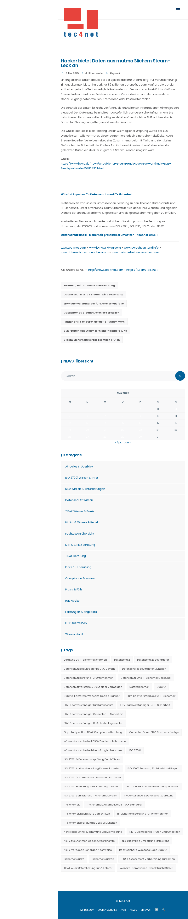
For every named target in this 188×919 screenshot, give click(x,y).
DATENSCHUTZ (107, 910)
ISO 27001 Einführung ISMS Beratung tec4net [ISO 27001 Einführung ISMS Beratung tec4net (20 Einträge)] (91, 786)
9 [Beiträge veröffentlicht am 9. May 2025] (140, 416)
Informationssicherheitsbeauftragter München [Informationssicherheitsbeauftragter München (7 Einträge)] (93, 750)
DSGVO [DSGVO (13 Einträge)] (161, 687)
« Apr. (118, 442)
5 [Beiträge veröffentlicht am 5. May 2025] (70, 416)
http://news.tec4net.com (105, 270)
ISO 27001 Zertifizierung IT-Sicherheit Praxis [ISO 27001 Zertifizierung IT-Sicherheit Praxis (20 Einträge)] (90, 795)
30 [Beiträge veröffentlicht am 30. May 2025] (140, 437)
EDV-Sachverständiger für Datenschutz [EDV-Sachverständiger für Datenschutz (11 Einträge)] (88, 705)
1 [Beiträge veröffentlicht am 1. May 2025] (122, 409)
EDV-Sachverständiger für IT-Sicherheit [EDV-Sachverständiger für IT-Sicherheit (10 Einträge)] (145, 705)
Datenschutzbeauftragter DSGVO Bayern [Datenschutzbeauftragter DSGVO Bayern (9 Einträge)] (89, 669)
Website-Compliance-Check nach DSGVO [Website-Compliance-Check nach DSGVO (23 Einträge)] (147, 868)
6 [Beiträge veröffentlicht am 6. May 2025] (87, 416)
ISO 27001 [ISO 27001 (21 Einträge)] (135, 750)
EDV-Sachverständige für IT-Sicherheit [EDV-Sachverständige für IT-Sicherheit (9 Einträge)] (151, 696)
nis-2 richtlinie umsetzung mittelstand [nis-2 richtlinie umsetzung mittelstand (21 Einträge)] (145, 841)
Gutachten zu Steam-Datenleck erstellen (91, 312)
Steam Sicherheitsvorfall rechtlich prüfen (92, 340)
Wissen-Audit (74, 634)
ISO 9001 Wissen (76, 623)
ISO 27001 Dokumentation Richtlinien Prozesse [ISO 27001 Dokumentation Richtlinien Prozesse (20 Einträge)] (92, 777)
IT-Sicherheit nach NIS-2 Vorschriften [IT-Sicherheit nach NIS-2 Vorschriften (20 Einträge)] (87, 814)
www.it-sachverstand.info (141, 248)
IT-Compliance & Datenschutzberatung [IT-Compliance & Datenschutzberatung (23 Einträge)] (149, 795)
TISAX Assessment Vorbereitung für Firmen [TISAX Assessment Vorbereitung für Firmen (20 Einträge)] (148, 859)
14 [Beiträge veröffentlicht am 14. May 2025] (105, 423)
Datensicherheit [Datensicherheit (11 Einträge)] (139, 687)
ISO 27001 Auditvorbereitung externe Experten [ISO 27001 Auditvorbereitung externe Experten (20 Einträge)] (92, 768)
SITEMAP (146, 910)
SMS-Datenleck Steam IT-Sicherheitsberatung (95, 331)
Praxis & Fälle (74, 589)
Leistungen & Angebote (81, 612)
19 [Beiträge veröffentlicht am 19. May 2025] (70, 430)
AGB (123, 910)
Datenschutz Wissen (79, 500)
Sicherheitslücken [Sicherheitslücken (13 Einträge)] (103, 859)
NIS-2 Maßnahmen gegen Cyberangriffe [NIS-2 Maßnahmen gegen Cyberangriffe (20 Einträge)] (89, 841)
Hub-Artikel (72, 601)
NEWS (133, 910)
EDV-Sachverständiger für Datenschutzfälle (94, 303)
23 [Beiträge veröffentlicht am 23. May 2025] (140, 430)
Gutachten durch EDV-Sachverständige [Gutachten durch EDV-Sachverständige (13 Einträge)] (154, 732)
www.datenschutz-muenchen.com (85, 252)
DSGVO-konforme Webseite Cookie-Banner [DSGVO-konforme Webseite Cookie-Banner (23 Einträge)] (92, 696)
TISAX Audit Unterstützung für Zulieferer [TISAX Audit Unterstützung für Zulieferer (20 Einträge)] (88, 868)
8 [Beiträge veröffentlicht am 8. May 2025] (122, 416)
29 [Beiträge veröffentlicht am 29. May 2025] (122, 437)
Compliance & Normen (80, 578)
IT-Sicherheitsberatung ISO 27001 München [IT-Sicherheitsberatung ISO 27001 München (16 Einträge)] (90, 823)
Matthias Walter (94, 73)
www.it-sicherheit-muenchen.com (135, 252)
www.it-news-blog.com (105, 248)
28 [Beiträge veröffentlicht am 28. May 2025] (104, 437)
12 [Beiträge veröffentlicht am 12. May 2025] (70, 423)
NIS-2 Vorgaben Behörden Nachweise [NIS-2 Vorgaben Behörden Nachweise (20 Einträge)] (88, 850)
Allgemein (115, 73)
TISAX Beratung (75, 556)
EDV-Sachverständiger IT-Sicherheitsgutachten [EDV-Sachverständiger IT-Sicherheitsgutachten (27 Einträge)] (93, 723)
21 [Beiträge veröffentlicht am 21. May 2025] (105, 430)
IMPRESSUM (87, 910)
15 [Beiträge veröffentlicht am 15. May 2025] (123, 423)
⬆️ (156, 910)
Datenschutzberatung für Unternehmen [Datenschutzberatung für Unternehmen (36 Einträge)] (88, 678)
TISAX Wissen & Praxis (79, 511)
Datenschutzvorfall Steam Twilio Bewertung (93, 294)
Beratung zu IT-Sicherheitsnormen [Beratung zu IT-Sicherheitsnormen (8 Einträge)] (85, 660)
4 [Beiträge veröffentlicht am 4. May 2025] (176, 409)
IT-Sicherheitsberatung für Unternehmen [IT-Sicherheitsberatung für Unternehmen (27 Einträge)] (142, 814)
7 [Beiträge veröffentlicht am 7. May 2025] (105, 416)
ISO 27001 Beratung (78, 567)
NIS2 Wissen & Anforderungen (85, 489)
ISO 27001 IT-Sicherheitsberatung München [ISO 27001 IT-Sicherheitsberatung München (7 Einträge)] (152, 786)
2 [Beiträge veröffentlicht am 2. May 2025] (140, 409)
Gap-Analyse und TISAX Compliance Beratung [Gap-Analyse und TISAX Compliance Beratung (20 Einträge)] (93, 732)
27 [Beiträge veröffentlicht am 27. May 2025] (87, 437)
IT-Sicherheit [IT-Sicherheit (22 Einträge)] (72, 804)
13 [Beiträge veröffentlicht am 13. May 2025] (87, 423)
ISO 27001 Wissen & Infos (82, 478)
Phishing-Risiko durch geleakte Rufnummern (94, 322)
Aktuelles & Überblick (79, 466)
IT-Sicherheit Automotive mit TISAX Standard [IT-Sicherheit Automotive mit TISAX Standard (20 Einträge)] (114, 804)
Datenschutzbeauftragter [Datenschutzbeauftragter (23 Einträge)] (153, 660)
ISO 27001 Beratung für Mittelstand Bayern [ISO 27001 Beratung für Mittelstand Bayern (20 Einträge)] (153, 768)
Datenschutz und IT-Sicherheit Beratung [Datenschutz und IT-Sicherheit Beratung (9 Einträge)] (146, 678)
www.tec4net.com (73, 248)
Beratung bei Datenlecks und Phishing (89, 285)
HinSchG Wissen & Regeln (82, 522)
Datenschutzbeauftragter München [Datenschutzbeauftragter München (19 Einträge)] (144, 669)
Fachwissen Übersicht (79, 534)
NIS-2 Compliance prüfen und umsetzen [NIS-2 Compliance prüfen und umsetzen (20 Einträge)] (154, 832)
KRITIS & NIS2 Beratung (80, 545)
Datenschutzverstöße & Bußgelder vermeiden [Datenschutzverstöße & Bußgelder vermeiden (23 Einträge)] (93, 687)
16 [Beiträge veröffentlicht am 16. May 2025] (140, 423)
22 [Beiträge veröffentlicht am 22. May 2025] (122, 430)
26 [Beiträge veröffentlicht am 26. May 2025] (69, 437)
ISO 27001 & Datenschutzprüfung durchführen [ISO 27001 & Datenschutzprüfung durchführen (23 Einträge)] (92, 759)
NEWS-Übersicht (78, 361)
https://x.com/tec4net (142, 270)
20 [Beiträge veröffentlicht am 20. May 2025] (87, 430)
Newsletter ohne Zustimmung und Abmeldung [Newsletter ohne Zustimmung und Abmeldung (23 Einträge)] (93, 832)
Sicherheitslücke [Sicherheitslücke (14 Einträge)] (74, 859)
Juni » (127, 442)
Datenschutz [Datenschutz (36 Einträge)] (122, 660)
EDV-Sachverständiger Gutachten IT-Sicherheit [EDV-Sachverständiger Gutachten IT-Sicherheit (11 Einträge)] (93, 714)
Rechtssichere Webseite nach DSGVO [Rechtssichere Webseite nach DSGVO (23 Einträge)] (143, 850)
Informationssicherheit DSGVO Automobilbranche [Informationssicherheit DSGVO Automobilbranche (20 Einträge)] (95, 741)
